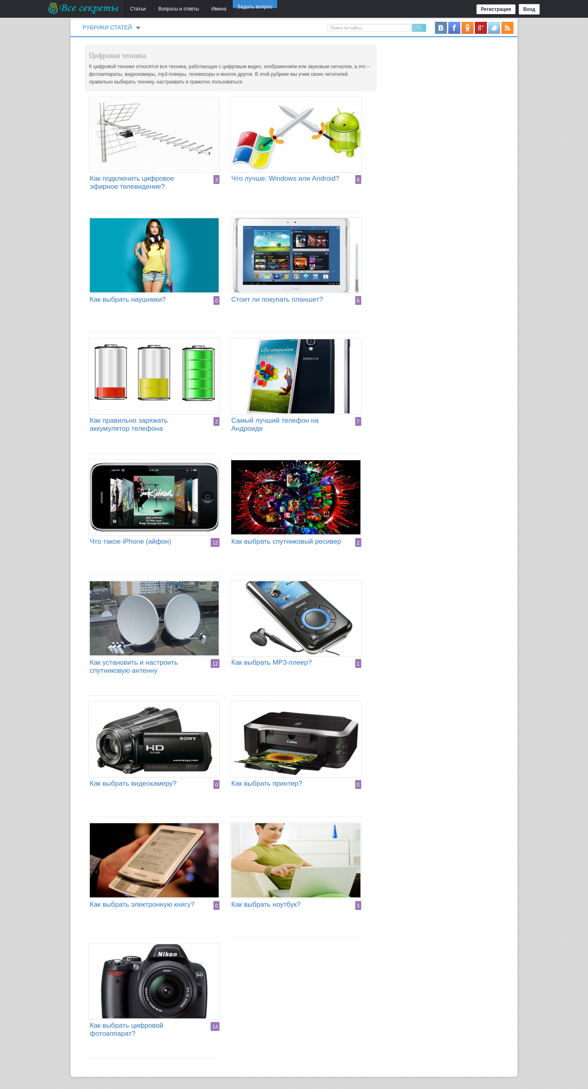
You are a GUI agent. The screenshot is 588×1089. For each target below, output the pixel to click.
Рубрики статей (107, 27)
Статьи (138, 9)
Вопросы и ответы (178, 9)
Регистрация (496, 9)
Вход (529, 9)
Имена (218, 9)
